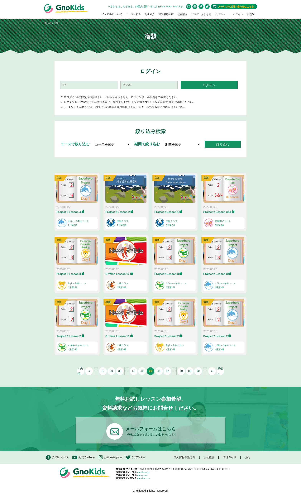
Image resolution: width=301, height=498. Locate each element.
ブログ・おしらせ (201, 14)
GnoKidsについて (112, 14)
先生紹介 (150, 14)
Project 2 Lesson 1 (166, 211)
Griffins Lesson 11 (117, 336)
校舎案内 (182, 14)
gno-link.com (143, 478)
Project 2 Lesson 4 (68, 211)
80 (189, 370)
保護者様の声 (166, 14)
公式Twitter (135, 457)
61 (158, 370)
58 (133, 370)
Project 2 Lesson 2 (117, 211)
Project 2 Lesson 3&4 (217, 211)
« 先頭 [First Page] (80, 371)
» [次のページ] (212, 370)
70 (181, 370)
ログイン (238, 14)
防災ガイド (229, 457)
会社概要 (209, 457)
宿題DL (251, 14)
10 (102, 370)
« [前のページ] (89, 370)
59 (142, 370)
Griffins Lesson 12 (117, 273)
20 (111, 370)
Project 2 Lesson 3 (68, 273)
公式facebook (57, 457)
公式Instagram (110, 457)
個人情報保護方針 (184, 457)
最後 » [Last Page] (220, 371)
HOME (47, 23)
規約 (247, 457)
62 (167, 370)
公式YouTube (83, 457)
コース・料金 (133, 14)
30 (119, 370)
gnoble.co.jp (143, 472)
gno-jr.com (142, 475)
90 (198, 370)
